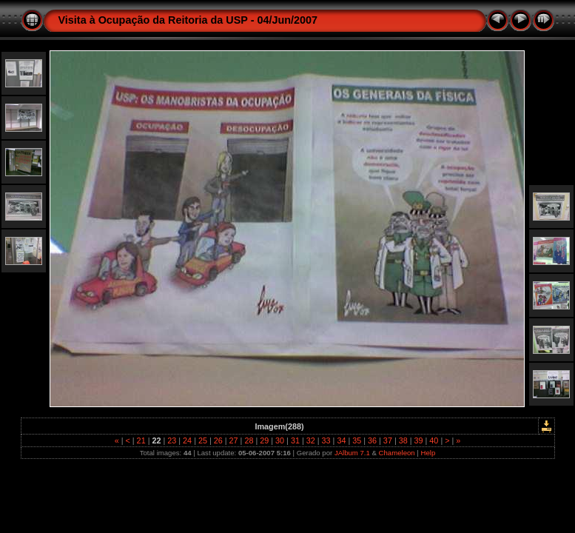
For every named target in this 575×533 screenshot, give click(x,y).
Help (428, 453)
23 (171, 440)
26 (218, 440)
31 (295, 440)
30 (279, 440)
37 (387, 440)
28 (248, 440)
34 (341, 440)
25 (202, 440)
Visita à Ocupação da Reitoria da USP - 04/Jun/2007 (188, 20)
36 (372, 440)
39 (419, 440)
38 (403, 440)
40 (433, 440)
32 (310, 440)
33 (326, 440)
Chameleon (397, 453)
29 (264, 440)
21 (141, 440)
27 (234, 440)
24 (187, 440)
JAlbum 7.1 (352, 453)
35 (356, 440)
